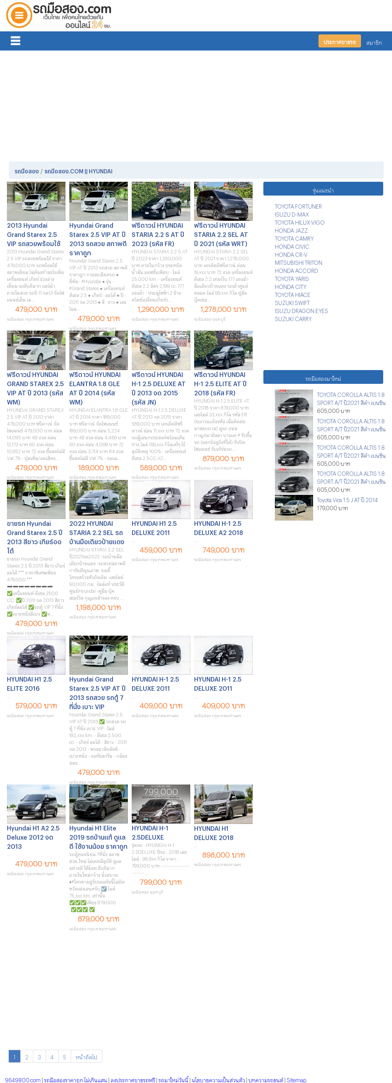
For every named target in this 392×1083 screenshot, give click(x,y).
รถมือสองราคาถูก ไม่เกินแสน (75, 1079)
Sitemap (296, 1079)
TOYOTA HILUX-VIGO (300, 221)
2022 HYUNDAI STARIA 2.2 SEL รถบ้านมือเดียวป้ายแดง (96, 531)
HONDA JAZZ (291, 229)
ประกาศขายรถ (339, 41)
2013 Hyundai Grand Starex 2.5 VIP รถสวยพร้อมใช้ (33, 233)
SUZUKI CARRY (293, 318)
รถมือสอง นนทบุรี (209, 318)
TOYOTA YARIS (292, 278)
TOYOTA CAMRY (294, 237)
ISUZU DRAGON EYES (301, 310)
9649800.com (23, 1079)
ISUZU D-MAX (292, 213)
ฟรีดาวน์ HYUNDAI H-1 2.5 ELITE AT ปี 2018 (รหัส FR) (220, 382)
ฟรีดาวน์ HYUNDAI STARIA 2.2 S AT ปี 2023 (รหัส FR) (158, 233)
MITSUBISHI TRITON (298, 261)
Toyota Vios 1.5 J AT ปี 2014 (347, 499)
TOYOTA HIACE (292, 294)
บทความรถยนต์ (265, 1079)
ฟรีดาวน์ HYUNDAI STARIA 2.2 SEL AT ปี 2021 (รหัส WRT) (221, 233)
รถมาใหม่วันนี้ (173, 1079)
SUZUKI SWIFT (292, 302)
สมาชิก (374, 41)
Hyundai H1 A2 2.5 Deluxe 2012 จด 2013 (33, 836)
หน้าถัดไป (86, 1056)
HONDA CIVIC (292, 245)
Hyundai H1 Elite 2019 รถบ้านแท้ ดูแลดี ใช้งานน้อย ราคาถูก (98, 836)
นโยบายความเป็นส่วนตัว (218, 1079)
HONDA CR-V (291, 253)
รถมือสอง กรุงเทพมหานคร (30, 318)
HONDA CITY (290, 286)
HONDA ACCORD (296, 269)
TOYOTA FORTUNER (298, 205)
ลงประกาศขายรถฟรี (133, 1079)
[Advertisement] (196, 104)
